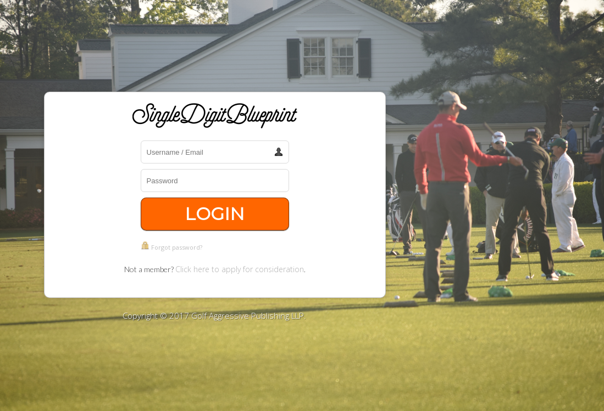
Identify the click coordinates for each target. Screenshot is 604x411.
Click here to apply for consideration (239, 269)
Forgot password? (176, 247)
